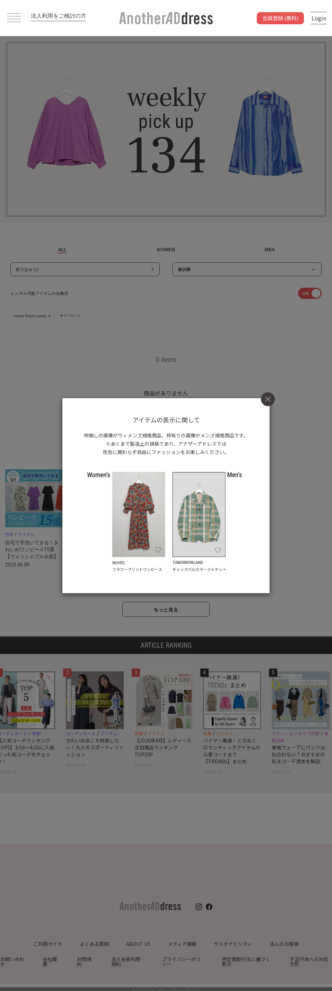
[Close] (268, 399)
